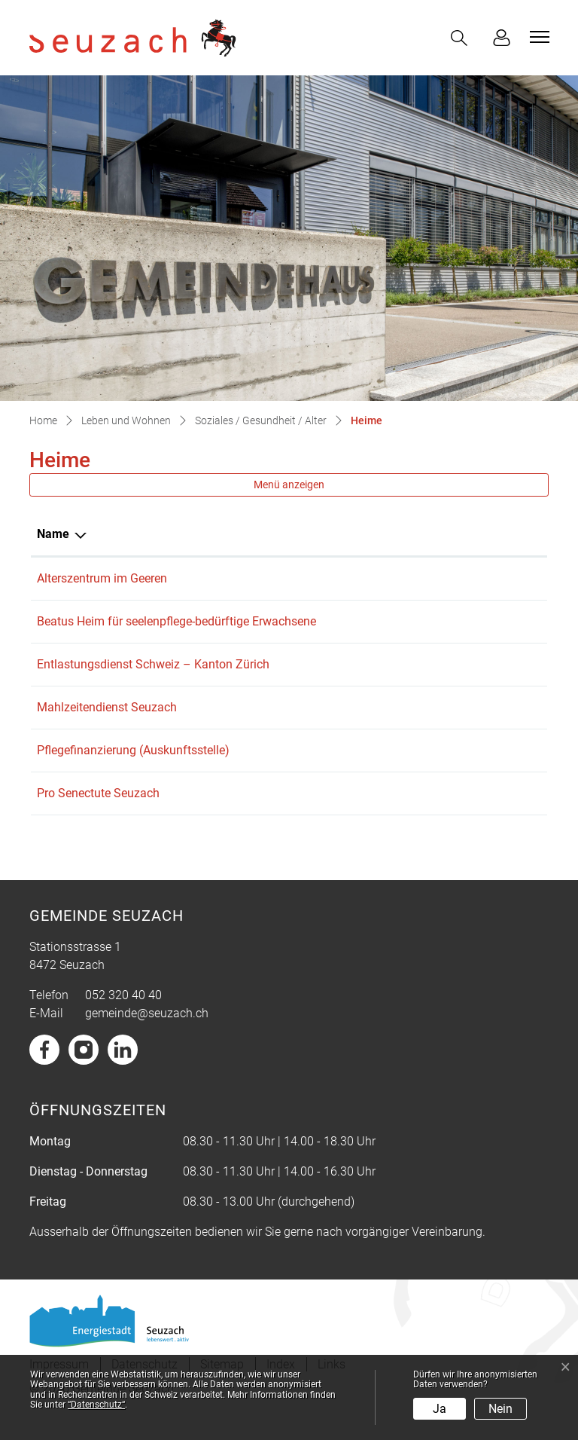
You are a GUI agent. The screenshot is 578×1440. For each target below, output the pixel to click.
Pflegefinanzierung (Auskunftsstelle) (133, 768)
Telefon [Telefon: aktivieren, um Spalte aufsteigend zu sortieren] (325, 534)
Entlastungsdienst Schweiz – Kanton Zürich (153, 682)
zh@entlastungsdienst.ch (461, 682)
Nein (500, 1409)
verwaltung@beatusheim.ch (467, 621)
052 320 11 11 (343, 578)
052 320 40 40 (123, 1013)
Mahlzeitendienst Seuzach (107, 725)
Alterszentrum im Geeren (102, 578)
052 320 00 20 (343, 621)
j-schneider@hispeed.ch (456, 811)
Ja (439, 1409)
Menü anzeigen (289, 484)
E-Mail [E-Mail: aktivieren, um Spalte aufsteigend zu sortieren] (411, 534)
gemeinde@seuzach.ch (146, 1031)
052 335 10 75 (343, 811)
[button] (462, 38)
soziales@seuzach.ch (451, 768)
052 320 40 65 (343, 725)
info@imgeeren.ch (442, 578)
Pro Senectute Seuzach (98, 811)
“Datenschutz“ (96, 1404)
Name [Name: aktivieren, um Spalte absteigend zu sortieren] (53, 534)
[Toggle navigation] (537, 36)
